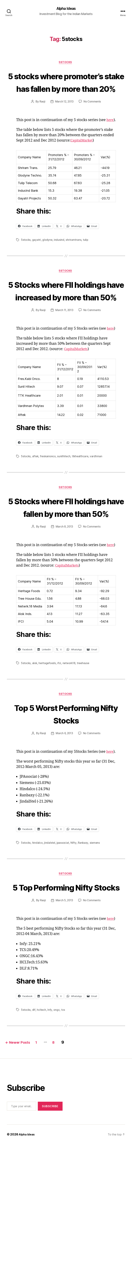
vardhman (98, 518)
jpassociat (63, 941)
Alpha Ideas (66, 9)
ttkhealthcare (81, 518)
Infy (50, 1126)
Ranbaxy (84, 941)
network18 (70, 743)
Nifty (74, 941)
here (20, 151)
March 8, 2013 (64, 601)
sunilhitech (65, 518)
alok (35, 743)
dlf (34, 1126)
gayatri (36, 271)
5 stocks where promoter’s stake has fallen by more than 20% (66, 95)
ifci (60, 743)
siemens (96, 941)
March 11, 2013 (64, 367)
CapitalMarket (83, 171)
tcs (63, 1126)
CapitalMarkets (77, 411)
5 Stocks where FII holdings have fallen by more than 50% (66, 575)
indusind (59, 271)
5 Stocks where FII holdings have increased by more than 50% (66, 334)
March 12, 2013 (64, 127)
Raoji (41, 127)
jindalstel (50, 941)
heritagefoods (48, 743)
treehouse (85, 743)
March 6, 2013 (64, 826)
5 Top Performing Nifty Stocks (66, 992)
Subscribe (50, 1223)
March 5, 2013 (64, 1012)
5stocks (26, 271)
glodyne (48, 271)
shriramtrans (74, 271)
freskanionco (49, 518)
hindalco (37, 941)
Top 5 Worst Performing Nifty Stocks (66, 800)
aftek (35, 518)
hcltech (41, 1126)
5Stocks (66, 63)
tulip (86, 271)
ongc (57, 1126)
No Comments (93, 127)
